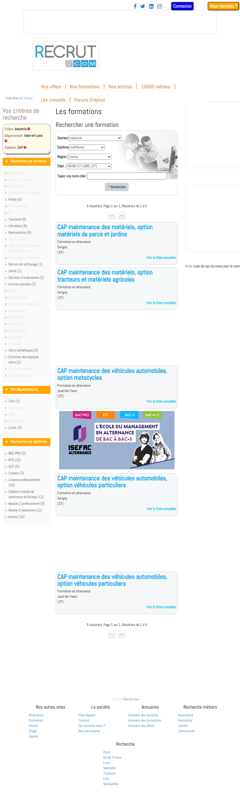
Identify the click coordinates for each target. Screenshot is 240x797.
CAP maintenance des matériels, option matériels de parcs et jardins (104, 230)
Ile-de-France (112, 757)
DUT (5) (13, 466)
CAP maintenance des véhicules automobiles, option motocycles (112, 374)
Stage (33, 730)
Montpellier (111, 783)
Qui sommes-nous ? (91, 725)
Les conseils (53, 100)
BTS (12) (14, 459)
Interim (33, 725)
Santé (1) (15, 270)
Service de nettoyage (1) (25, 264)
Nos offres (51, 86)
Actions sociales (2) (22, 284)
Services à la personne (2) (26, 277)
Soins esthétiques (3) (23, 350)
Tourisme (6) (17, 219)
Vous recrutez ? (223, 6)
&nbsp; (120, 22)
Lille (106, 778)
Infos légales (86, 715)
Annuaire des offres (141, 725)
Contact (83, 720)
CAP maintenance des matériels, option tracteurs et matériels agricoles (104, 275)
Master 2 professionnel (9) (26, 503)
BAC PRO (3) (17, 453)
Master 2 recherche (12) (25, 510)
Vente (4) (15, 199)
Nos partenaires (89, 730)
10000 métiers (155, 86)
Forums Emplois (89, 100)
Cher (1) (14, 401)
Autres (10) (16, 516)
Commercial (186, 730)
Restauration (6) (19, 232)
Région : (62, 156)
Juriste (183, 725)
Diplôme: (63, 147)
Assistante (185, 715)
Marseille (109, 768)
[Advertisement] (117, 342)
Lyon (106, 762)
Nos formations (84, 86)
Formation (36, 720)
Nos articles (120, 86)
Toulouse (109, 773)
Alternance (36, 715)
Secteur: (63, 138)
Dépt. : (61, 166)
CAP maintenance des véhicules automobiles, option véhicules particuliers (112, 481)
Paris (106, 752)
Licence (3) (16, 473)
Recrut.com (131, 699)
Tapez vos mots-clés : (72, 176)
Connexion (182, 6)
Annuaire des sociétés (143, 715)
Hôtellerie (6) (17, 225)
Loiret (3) (15, 427)
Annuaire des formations (144, 720)
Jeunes (33, 736)
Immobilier (185, 720)
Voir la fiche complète (161, 257)
